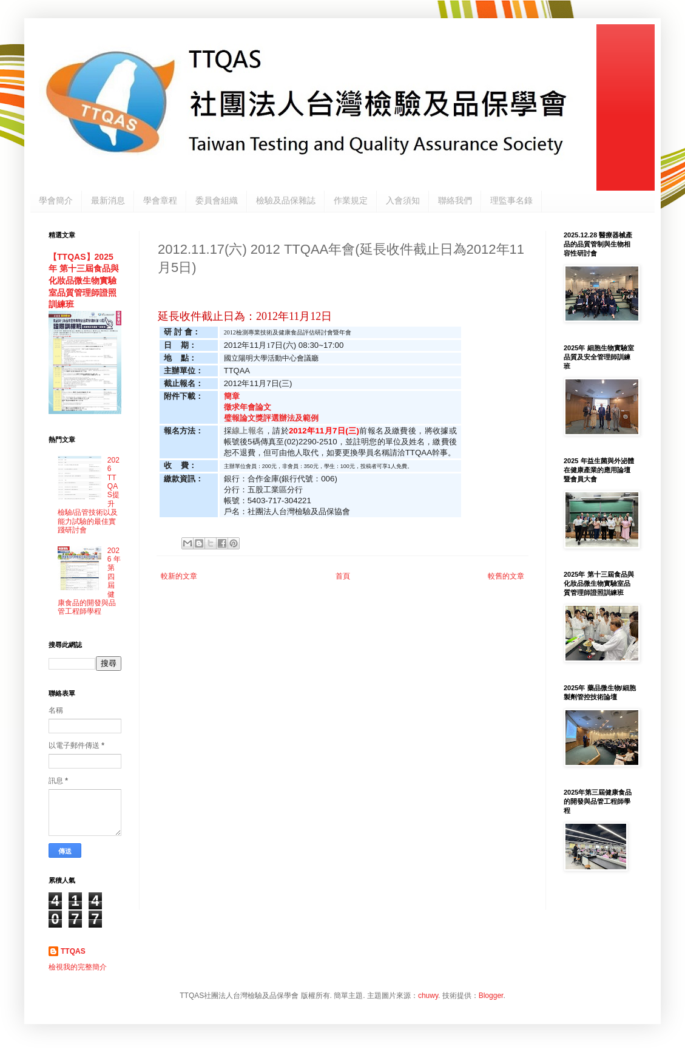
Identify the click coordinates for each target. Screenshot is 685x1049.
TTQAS (73, 951)
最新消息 (108, 200)
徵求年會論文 (249, 407)
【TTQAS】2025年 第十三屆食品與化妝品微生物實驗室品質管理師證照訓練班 (84, 281)
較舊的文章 (506, 576)
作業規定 (351, 200)
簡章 (232, 396)
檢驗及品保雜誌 (286, 200)
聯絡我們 (455, 200)
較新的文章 (179, 576)
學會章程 (160, 200)
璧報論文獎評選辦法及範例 (271, 418)
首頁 (343, 576)
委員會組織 (216, 200)
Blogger (491, 995)
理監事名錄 (511, 200)
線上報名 (248, 430)
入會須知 (403, 200)
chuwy (428, 995)
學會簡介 (56, 200)
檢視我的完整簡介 (78, 967)
